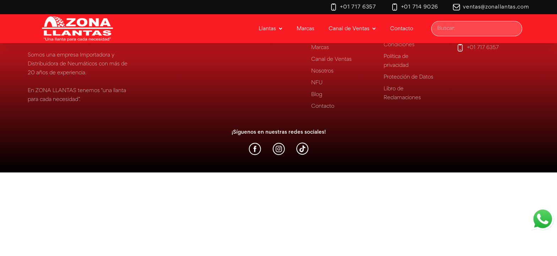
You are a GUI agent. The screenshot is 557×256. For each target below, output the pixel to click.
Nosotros (322, 71)
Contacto (322, 106)
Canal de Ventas (331, 59)
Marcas (320, 47)
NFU (317, 82)
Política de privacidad (396, 61)
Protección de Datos (408, 77)
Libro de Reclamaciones (402, 93)
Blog (316, 94)
